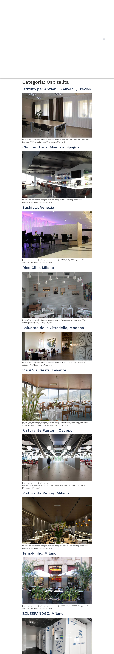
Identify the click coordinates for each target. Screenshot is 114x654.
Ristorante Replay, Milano (45, 493)
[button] (104, 39)
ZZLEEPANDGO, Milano (43, 613)
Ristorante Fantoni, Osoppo (47, 430)
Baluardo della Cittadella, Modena (53, 328)
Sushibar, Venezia (38, 207)
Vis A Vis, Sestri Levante (44, 370)
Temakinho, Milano (39, 553)
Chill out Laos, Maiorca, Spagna (51, 147)
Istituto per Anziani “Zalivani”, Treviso (56, 89)
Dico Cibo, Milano (38, 267)
